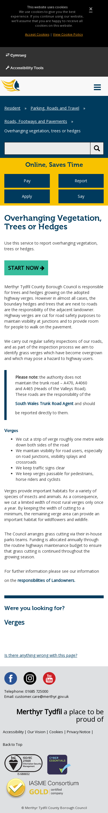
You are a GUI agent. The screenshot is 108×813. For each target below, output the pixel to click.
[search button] (97, 148)
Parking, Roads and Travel (55, 108)
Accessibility (13, 731)
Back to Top (12, 744)
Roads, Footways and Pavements (35, 121)
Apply (27, 196)
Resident (12, 108)
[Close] (91, 9)
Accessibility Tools (24, 68)
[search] (47, 148)
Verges (14, 622)
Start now (26, 267)
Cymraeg (16, 55)
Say (81, 196)
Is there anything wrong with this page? (40, 655)
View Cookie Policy (68, 34)
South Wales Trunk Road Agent (44, 403)
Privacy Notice (78, 731)
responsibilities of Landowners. (46, 580)
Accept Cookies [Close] (37, 34)
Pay (27, 180)
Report (81, 180)
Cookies (56, 731)
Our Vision (36, 731)
